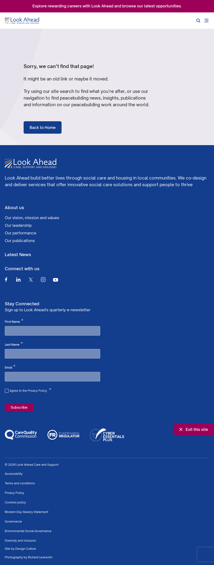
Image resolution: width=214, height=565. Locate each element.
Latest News (18, 254)
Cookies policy (15, 502)
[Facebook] (6, 279)
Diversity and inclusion (20, 540)
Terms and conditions (20, 483)
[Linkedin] (18, 279)
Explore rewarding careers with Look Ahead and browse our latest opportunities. (107, 6)
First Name (14, 321)
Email (10, 367)
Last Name (14, 344)
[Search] (198, 20)
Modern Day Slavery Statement (26, 512)
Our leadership (18, 225)
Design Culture (25, 548)
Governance (13, 521)
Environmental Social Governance (28, 531)
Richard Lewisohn (40, 557)
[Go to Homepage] (22, 20)
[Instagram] (43, 279)
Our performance (20, 233)
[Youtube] (55, 280)
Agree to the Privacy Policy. (30, 390)
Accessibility (14, 473)
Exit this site (193, 429)
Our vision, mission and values (32, 217)
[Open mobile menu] (206, 20)
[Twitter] (31, 279)
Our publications (20, 240)
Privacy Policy (14, 493)
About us (14, 207)
